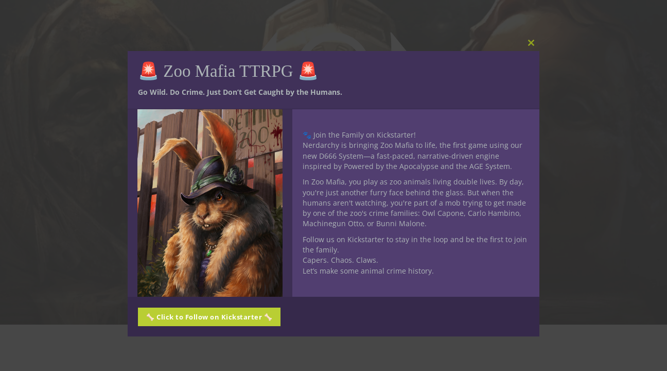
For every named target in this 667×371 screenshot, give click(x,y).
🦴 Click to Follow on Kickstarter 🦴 (209, 317)
